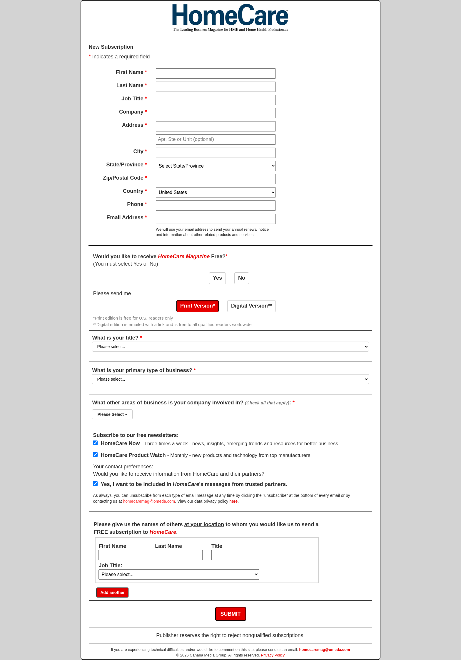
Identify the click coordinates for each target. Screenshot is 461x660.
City (140, 151)
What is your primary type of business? (230, 375)
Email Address (126, 217)
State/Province (126, 165)
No (241, 278)
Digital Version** (251, 306)
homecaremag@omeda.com (149, 501)
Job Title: (110, 565)
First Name (131, 72)
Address (134, 125)
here (233, 501)
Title (216, 546)
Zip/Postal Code (125, 178)
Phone (137, 204)
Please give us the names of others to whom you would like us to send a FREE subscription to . (205, 528)
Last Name (131, 85)
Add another (112, 592)
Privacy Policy (273, 655)
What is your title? (230, 343)
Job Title (134, 99)
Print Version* (197, 306)
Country (135, 191)
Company (133, 112)
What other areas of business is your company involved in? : (230, 411)
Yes (217, 278)
